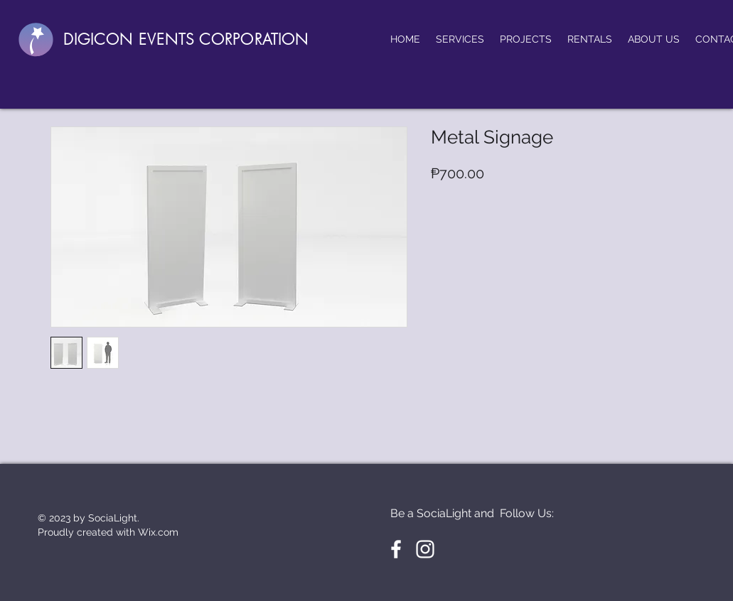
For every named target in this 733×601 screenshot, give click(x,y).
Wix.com (158, 532)
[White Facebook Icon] (396, 549)
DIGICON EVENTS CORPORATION (186, 39)
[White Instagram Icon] (425, 549)
